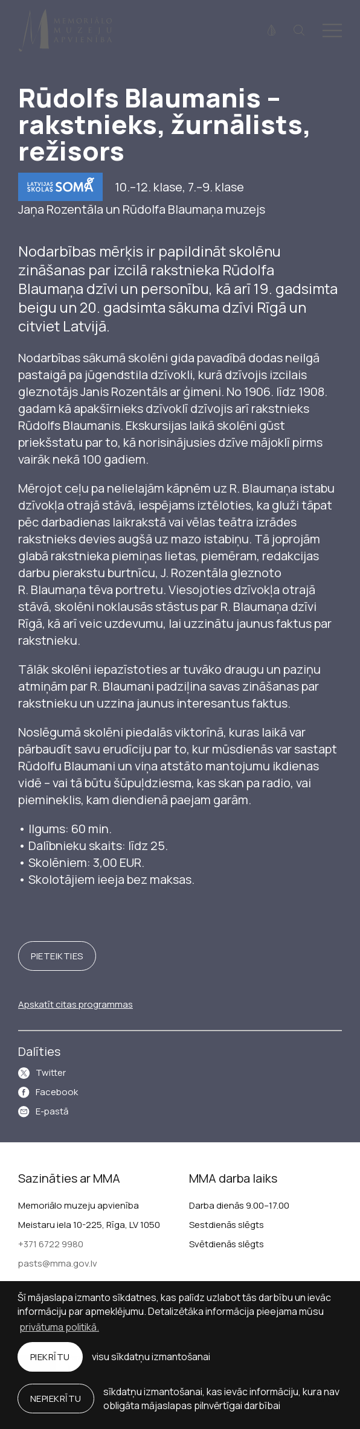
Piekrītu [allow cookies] (50, 1357)
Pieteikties (57, 956)
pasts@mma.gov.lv (57, 1263)
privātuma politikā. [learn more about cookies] (59, 1327)
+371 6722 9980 (50, 1244)
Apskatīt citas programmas (75, 1004)
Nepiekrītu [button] (56, 1398)
